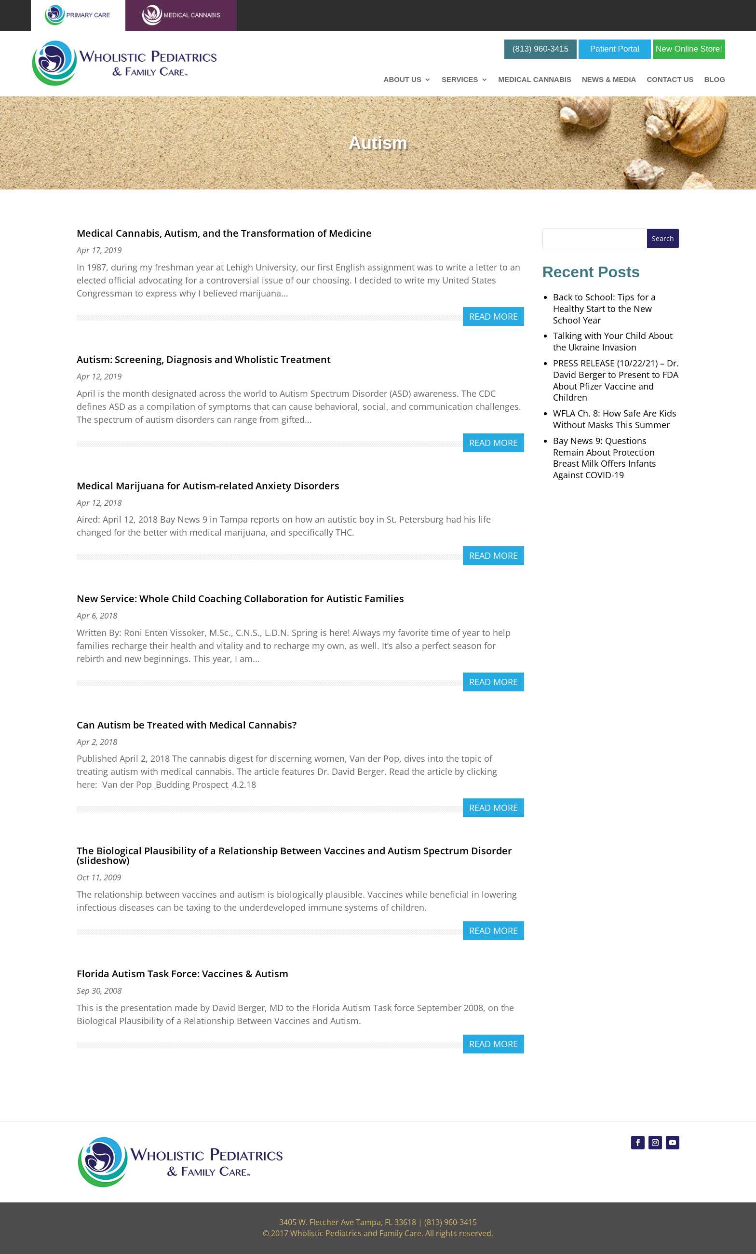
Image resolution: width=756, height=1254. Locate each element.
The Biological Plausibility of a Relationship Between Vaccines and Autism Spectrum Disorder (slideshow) (294, 855)
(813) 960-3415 (540, 49)
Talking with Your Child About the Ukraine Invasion (613, 341)
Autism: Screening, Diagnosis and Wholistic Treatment (204, 359)
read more (493, 316)
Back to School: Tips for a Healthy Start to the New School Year (604, 308)
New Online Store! (689, 49)
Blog (714, 79)
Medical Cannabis (535, 79)
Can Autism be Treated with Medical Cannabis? (187, 724)
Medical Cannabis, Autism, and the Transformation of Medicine (224, 233)
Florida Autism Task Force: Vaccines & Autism (182, 973)
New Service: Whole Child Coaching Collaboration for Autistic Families (240, 598)
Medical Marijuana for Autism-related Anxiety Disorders (208, 485)
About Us (402, 79)
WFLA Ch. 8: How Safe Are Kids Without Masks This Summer (614, 419)
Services (460, 79)
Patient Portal (614, 49)
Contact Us (670, 79)
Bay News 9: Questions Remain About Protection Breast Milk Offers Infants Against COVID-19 (604, 458)
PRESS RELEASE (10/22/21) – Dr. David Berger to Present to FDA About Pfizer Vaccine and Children (616, 380)
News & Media (609, 79)
